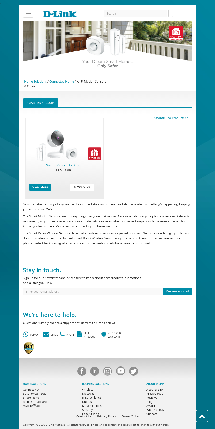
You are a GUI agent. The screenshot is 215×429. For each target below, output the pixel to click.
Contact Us (84, 416)
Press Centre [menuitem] (154, 393)
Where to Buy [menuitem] (155, 410)
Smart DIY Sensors (40, 103)
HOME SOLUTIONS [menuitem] (34, 383)
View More (40, 187)
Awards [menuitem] (151, 406)
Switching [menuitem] (88, 393)
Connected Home (61, 81)
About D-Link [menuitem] (154, 389)
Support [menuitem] (151, 414)
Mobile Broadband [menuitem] (35, 402)
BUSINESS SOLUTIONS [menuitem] (95, 383)
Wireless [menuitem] (87, 389)
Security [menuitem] (87, 410)
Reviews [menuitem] (151, 397)
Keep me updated (177, 291)
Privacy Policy (106, 416)
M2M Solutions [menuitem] (92, 406)
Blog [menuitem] (149, 402)
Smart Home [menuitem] (31, 397)
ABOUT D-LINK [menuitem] (155, 383)
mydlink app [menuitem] (32, 406)
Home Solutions (35, 81)
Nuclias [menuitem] (87, 402)
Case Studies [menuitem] (90, 414)
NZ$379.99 (82, 187)
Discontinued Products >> (170, 118)
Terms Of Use (131, 416)
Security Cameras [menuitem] (34, 393)
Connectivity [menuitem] (31, 389)
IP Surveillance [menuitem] (91, 397)
